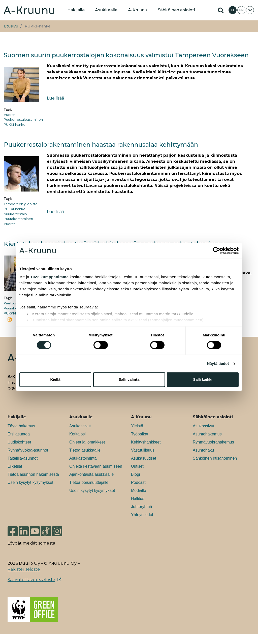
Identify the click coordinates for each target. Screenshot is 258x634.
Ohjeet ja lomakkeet (87, 442)
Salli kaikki (202, 379)
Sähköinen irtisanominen (215, 458)
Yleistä (137, 426)
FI (232, 10)
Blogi (135, 474)
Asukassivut (80, 426)
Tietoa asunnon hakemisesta (33, 474)
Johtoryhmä (141, 506)
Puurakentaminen (18, 219)
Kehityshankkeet (145, 442)
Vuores (9, 115)
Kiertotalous (14, 303)
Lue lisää (55, 98)
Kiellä (55, 379)
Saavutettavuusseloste (31, 579)
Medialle (138, 490)
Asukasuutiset (143, 458)
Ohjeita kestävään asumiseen (95, 466)
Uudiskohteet (19, 442)
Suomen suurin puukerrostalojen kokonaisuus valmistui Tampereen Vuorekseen (126, 55)
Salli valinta (129, 379)
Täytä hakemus (21, 426)
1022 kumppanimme (49, 277)
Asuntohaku (203, 450)
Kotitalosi (77, 434)
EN (241, 10)
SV (250, 10)
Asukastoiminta (83, 458)
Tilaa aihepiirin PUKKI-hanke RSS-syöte (10, 320)
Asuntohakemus (207, 434)
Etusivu (11, 26)
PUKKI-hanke (14, 124)
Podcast (138, 482)
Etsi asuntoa (19, 434)
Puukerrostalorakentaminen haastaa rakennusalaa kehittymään (101, 144)
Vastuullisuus (142, 450)
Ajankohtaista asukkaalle (91, 474)
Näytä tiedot (218, 363)
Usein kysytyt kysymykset (30, 482)
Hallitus (137, 498)
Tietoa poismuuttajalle (88, 482)
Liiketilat (15, 466)
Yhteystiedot (142, 515)
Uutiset (137, 466)
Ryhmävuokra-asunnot (28, 450)
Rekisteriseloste (24, 569)
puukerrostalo (15, 214)
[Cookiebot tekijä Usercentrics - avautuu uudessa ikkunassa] (217, 250)
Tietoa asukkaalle (85, 450)
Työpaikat (139, 434)
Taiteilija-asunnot (23, 458)
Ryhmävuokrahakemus (213, 442)
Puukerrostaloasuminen (23, 119)
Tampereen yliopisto (21, 204)
